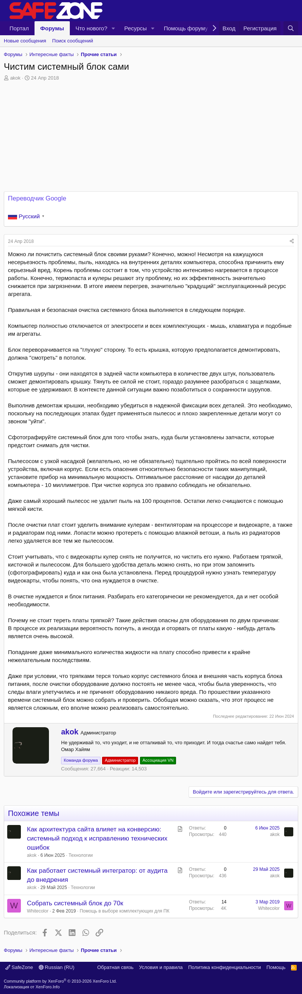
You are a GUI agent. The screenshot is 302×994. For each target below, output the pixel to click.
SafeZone (19, 967)
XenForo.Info (48, 987)
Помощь (275, 967)
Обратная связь (115, 967)
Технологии (81, 855)
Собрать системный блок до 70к (75, 903)
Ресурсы (135, 28)
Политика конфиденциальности (224, 967)
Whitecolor (38, 911)
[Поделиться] (292, 241)
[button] (113, 28)
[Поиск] (290, 28)
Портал (19, 28)
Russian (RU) (57, 967)
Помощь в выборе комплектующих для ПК (124, 911)
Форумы (52, 28)
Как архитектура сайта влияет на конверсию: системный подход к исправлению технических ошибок (97, 838)
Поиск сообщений (72, 41)
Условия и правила (160, 967)
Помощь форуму (186, 28)
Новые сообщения (25, 41)
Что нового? (91, 28)
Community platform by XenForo (60, 981)
